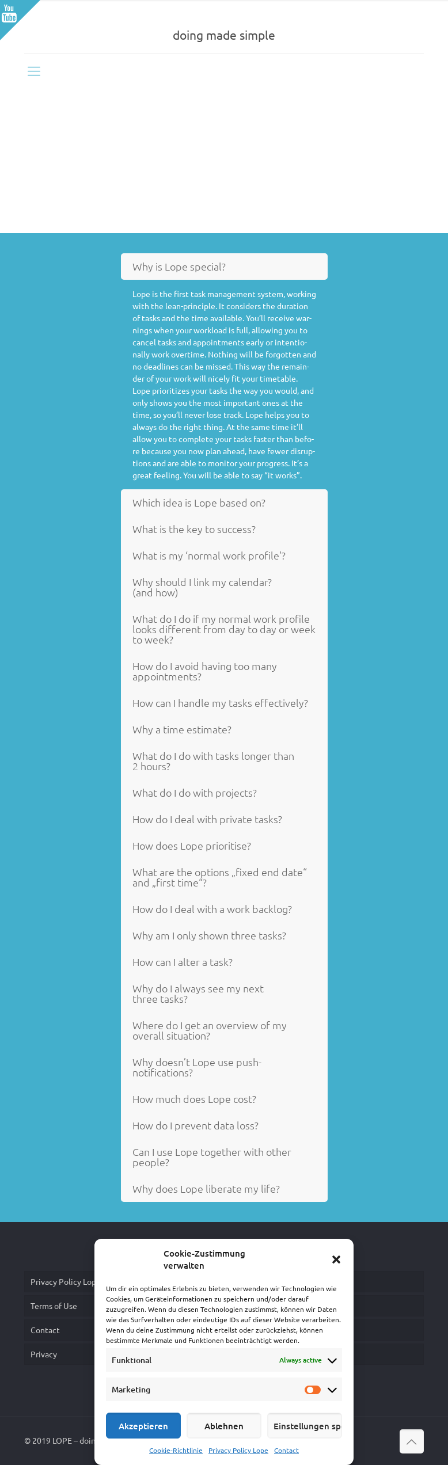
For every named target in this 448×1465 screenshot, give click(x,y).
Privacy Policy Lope (238, 1450)
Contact (286, 1450)
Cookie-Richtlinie (176, 1450)
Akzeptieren (143, 1426)
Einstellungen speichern (308, 1426)
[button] (336, 1259)
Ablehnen (224, 1426)
